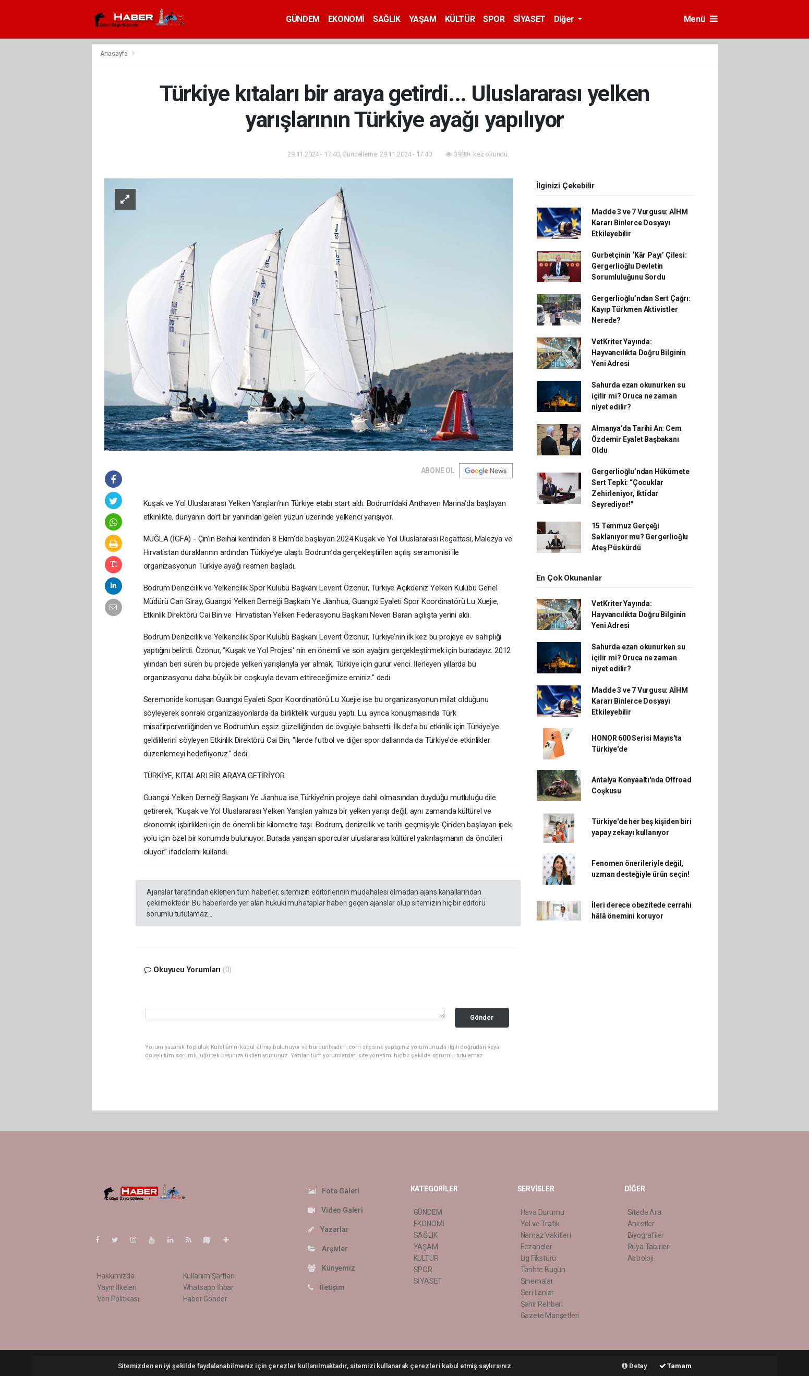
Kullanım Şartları (209, 1276)
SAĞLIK (387, 19)
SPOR (493, 19)
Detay (634, 1366)
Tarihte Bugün (543, 1269)
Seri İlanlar (537, 1292)
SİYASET (529, 19)
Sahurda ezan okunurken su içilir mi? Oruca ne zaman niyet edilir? (638, 396)
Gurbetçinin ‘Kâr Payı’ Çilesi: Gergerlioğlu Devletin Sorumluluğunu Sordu (638, 266)
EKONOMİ (346, 19)
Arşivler (328, 1249)
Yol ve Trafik (540, 1224)
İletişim (326, 1287)
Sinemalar (537, 1281)
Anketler (641, 1224)
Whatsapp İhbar (208, 1287)
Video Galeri (335, 1210)
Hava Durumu (542, 1212)
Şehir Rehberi (542, 1304)
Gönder (481, 1017)
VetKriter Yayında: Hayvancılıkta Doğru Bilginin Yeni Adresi (638, 352)
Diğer (565, 19)
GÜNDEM (303, 19)
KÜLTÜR (460, 19)
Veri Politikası (118, 1299)
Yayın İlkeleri (117, 1287)
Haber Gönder (205, 1299)
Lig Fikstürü (539, 1258)
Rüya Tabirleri (649, 1246)
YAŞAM (423, 19)
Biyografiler (646, 1235)
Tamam (675, 1366)
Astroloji (640, 1258)
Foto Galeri (334, 1191)
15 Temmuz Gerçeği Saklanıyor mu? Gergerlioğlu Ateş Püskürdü (639, 537)
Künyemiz (331, 1268)
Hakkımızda (116, 1276)
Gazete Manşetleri (550, 1315)
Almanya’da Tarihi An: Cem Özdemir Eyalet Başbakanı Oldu (636, 439)
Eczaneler (536, 1246)
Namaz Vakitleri (546, 1235)
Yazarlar (328, 1229)
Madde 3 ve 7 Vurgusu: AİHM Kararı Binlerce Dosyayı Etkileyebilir (639, 223)
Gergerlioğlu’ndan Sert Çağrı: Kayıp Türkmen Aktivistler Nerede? (640, 309)
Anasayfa (114, 53)
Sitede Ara (644, 1212)
